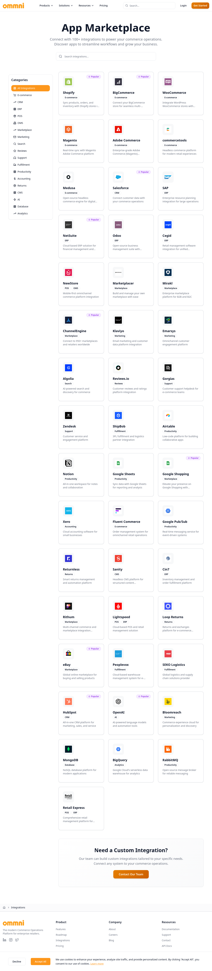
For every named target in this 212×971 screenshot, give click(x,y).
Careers (113, 934)
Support (166, 934)
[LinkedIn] (4, 940)
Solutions (66, 5)
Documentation (171, 929)
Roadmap (61, 934)
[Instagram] (11, 940)
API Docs (167, 946)
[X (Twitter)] (17, 940)
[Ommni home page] (13, 5)
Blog (111, 940)
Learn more (97, 963)
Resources (86, 5)
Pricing (104, 5)
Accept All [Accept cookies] (40, 961)
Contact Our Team (131, 874)
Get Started (200, 5)
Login (183, 5)
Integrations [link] (18, 907)
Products (46, 5)
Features (61, 929)
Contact (166, 940)
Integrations (63, 940)
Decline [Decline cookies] (17, 961)
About (112, 929)
